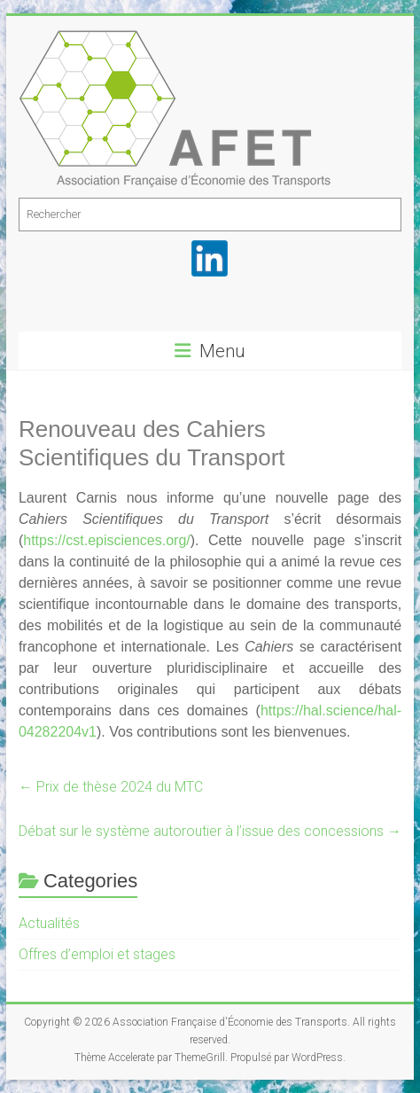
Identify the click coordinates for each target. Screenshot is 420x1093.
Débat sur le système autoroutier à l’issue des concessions (210, 831)
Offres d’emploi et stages (97, 954)
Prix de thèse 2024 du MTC (111, 786)
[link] (107, 540)
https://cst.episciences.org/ (107, 540)
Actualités (49, 923)
